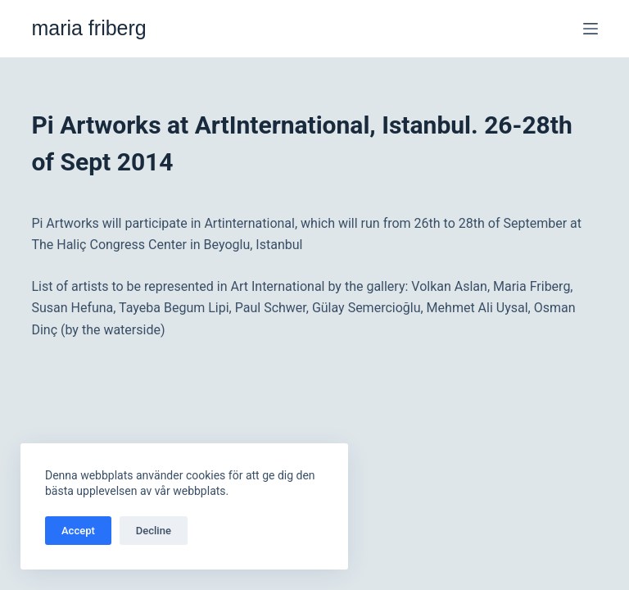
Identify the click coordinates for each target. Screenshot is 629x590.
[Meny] (590, 28)
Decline (153, 530)
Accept (78, 530)
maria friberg (88, 27)
